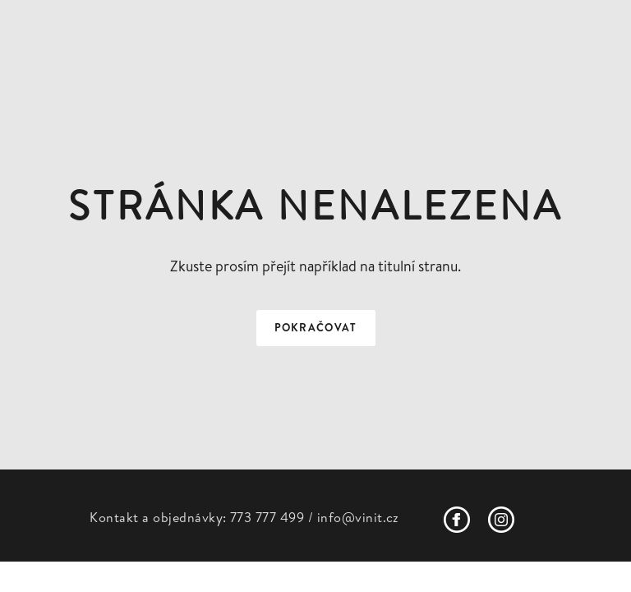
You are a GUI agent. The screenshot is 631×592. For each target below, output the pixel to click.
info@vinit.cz (358, 517)
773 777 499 (267, 517)
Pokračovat (315, 327)
